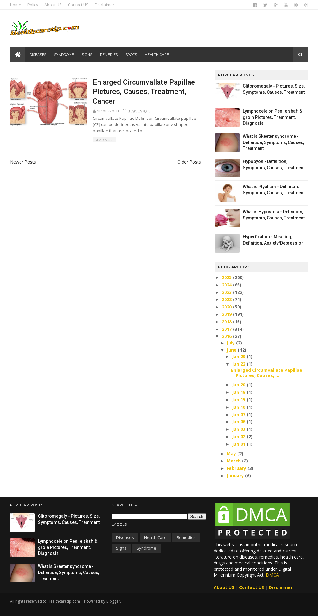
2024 (227, 285)
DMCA (272, 575)
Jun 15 (239, 399)
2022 (227, 299)
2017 (227, 329)
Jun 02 (239, 436)
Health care (157, 54)
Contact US (78, 4)
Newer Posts (23, 162)
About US (53, 4)
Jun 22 (239, 364)
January (236, 476)
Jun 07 (239, 414)
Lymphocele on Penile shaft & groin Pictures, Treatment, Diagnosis (272, 117)
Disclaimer (104, 4)
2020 (227, 307)
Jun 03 (239, 429)
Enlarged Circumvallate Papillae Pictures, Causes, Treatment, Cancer (144, 92)
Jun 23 (239, 356)
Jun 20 (239, 385)
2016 (227, 336)
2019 (227, 314)
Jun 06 (239, 422)
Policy (32, 4)
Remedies (109, 54)
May (232, 453)
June (232, 350)
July (231, 343)
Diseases (38, 54)
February (237, 468)
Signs (87, 54)
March (234, 461)
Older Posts (189, 162)
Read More (105, 140)
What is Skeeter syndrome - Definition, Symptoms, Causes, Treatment (273, 142)
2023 (227, 292)
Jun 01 (239, 444)
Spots (131, 54)
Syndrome (64, 54)
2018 (227, 322)
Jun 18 (239, 392)
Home (15, 4)
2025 (227, 277)
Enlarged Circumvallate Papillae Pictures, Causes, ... (266, 372)
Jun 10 (239, 407)
